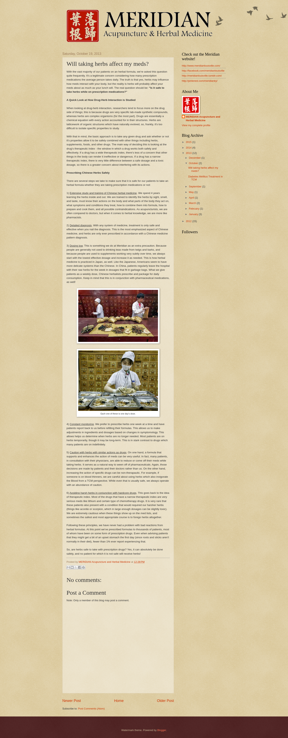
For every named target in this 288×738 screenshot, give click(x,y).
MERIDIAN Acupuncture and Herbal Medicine (203, 118)
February (194, 208)
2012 (189, 221)
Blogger (161, 730)
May (191, 192)
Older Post (165, 701)
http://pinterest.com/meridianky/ (199, 80)
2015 (189, 142)
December (195, 157)
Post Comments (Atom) (91, 708)
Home (119, 701)
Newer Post (71, 701)
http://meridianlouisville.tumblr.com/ (202, 75)
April (192, 197)
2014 (189, 147)
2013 (189, 153)
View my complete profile (196, 125)
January (194, 214)
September (195, 186)
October (194, 163)
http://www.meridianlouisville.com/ (201, 65)
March (193, 203)
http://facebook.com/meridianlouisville (203, 70)
